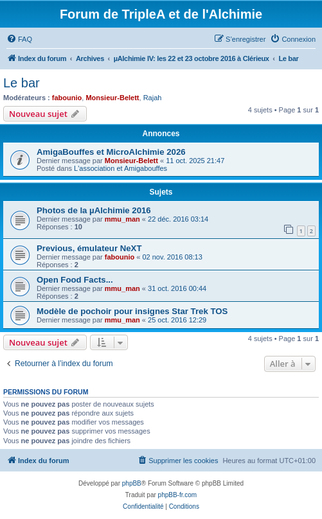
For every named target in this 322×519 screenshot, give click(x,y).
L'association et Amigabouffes (120, 168)
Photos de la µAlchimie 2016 (94, 210)
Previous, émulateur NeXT (89, 248)
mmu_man (122, 219)
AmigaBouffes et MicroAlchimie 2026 (111, 152)
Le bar (21, 83)
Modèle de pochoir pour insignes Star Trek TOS (132, 311)
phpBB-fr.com (177, 494)
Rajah (152, 97)
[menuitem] (19, 39)
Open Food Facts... (75, 280)
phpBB (131, 483)
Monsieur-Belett (112, 97)
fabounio (67, 97)
